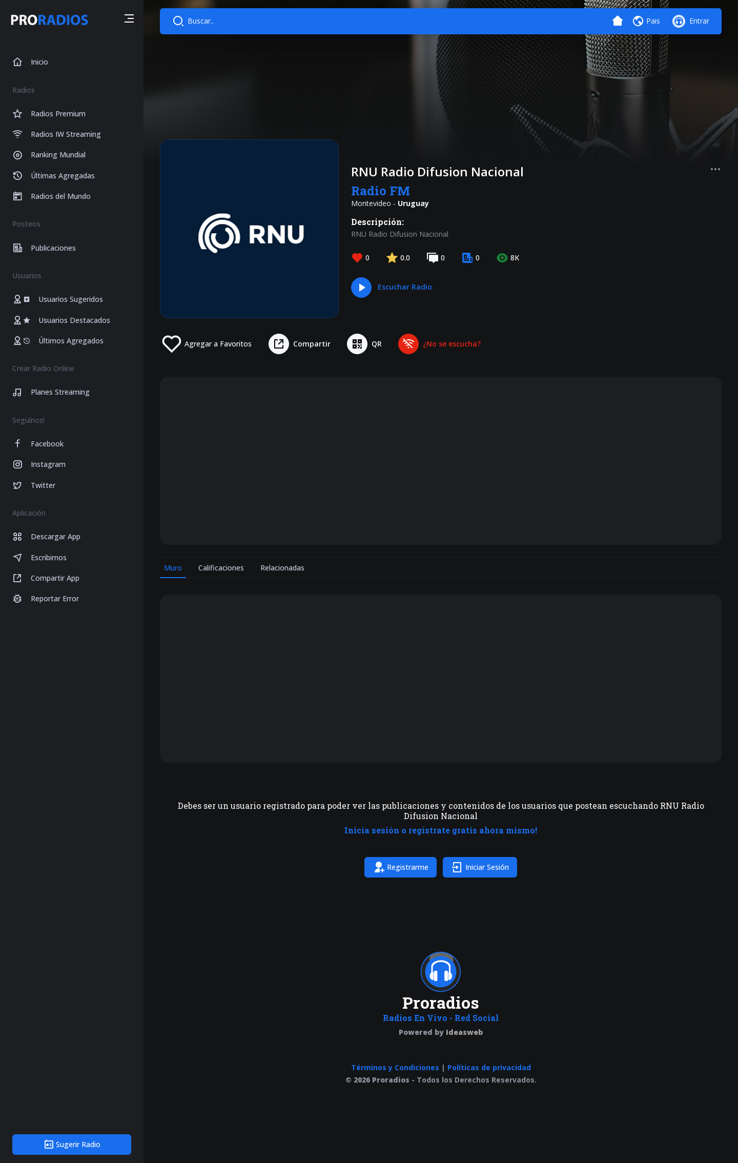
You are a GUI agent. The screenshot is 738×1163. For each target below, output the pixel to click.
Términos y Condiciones (395, 1067)
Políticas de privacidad (489, 1067)
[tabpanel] (441, 738)
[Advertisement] (440, 461)
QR (377, 344)
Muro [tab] (173, 568)
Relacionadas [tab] (282, 568)
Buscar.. (201, 21)
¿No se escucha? (452, 344)
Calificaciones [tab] (221, 568)
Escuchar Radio (405, 287)
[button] (129, 19)
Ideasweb (464, 1032)
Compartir (312, 344)
